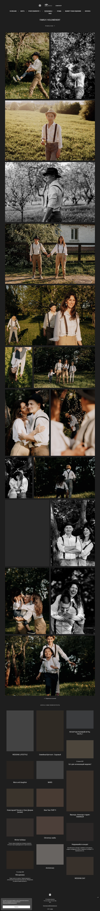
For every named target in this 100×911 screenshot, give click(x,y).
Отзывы (59, 11)
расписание (13, 11)
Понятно (16, 906)
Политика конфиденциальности (10, 903)
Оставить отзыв (49, 26)
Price (50, 13)
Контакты (87, 11)
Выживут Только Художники (73, 11)
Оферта (22, 11)
